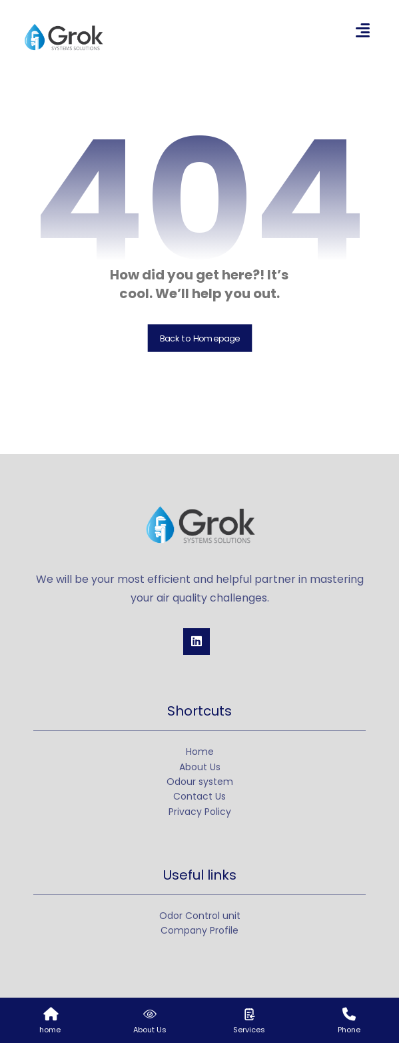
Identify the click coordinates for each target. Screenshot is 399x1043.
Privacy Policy (200, 811)
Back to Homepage (199, 338)
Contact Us (199, 796)
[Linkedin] (196, 641)
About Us (199, 767)
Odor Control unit (199, 915)
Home (200, 751)
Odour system (200, 781)
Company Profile (199, 930)
